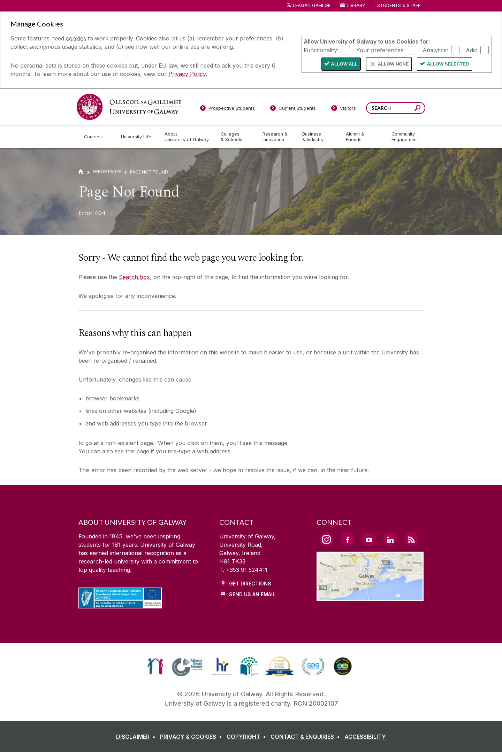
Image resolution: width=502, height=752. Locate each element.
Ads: (471, 49)
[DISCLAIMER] (137, 736)
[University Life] (137, 137)
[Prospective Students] (227, 109)
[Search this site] (417, 109)
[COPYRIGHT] (248, 736)
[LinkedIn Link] (390, 539)
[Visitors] (344, 109)
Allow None (393, 64)
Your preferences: (380, 49)
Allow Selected (448, 64)
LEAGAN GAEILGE (311, 5)
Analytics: (435, 49)
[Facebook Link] (348, 539)
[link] (155, 666)
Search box (134, 277)
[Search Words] (395, 108)
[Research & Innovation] (277, 137)
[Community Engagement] (405, 137)
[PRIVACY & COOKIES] (192, 736)
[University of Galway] (129, 107)
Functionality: (321, 49)
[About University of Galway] (187, 137)
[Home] (80, 171)
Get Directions (250, 583)
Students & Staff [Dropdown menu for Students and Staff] (398, 5)
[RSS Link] (411, 539)
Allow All (344, 64)
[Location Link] (370, 596)
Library (356, 5)
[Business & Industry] (318, 137)
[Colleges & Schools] (236, 137)
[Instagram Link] (326, 539)
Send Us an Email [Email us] (252, 594)
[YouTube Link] (369, 539)
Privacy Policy (187, 73)
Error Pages (107, 171)
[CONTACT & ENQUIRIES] (307, 736)
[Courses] (96, 137)
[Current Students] (293, 109)
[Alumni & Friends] (363, 137)
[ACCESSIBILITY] (365, 736)
